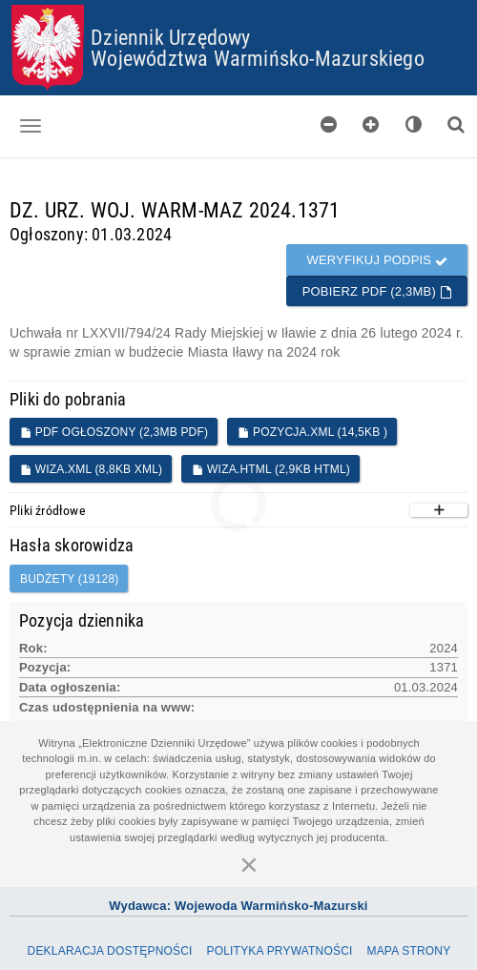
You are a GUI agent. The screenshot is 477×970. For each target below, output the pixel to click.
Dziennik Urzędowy (170, 37)
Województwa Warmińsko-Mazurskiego (258, 58)
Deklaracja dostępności (110, 951)
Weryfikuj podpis (376, 260)
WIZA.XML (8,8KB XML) (91, 469)
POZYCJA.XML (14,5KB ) (312, 432)
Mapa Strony (408, 951)
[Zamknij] (249, 864)
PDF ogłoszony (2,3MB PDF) (114, 432)
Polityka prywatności (279, 951)
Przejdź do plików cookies (238, 5)
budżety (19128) (69, 579)
